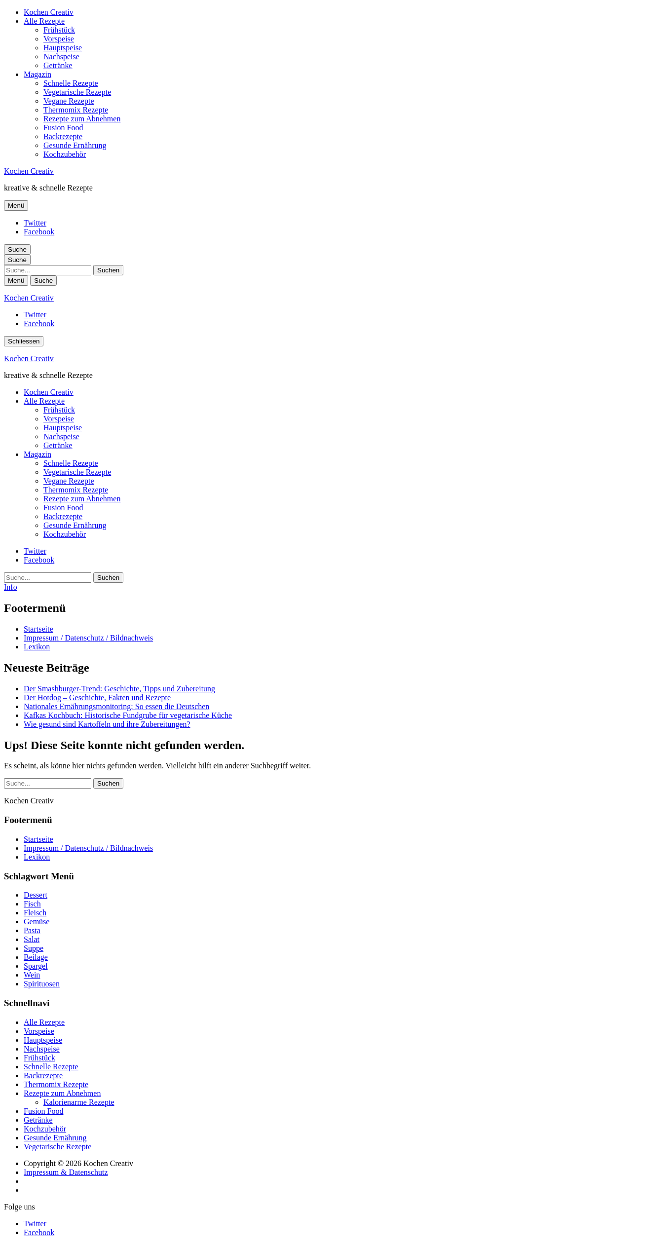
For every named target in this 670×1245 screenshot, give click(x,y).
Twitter (35, 223)
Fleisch (35, 912)
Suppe (33, 948)
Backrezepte (62, 136)
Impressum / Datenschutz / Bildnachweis (88, 638)
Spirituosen (42, 984)
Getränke (58, 65)
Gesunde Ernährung (75, 145)
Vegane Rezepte (68, 101)
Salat (31, 939)
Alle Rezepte (44, 21)
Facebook (39, 231)
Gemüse (36, 921)
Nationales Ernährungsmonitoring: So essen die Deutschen (116, 706)
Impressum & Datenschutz (66, 1172)
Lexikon (37, 646)
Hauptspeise (62, 47)
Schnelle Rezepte (70, 83)
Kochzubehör (64, 154)
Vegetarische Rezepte (77, 92)
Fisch (32, 904)
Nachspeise (61, 56)
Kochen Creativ (49, 12)
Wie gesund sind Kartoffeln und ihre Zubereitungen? (107, 724)
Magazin (37, 74)
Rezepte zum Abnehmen (81, 118)
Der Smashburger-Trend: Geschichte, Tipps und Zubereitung (119, 688)
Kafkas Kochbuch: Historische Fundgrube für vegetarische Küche (128, 715)
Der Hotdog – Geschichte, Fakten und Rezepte (97, 697)
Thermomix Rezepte (75, 110)
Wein (32, 975)
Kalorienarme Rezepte (78, 1102)
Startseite (38, 629)
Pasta (32, 930)
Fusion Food (63, 127)
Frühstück (59, 30)
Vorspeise (58, 39)
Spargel (36, 966)
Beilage (36, 957)
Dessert (35, 895)
